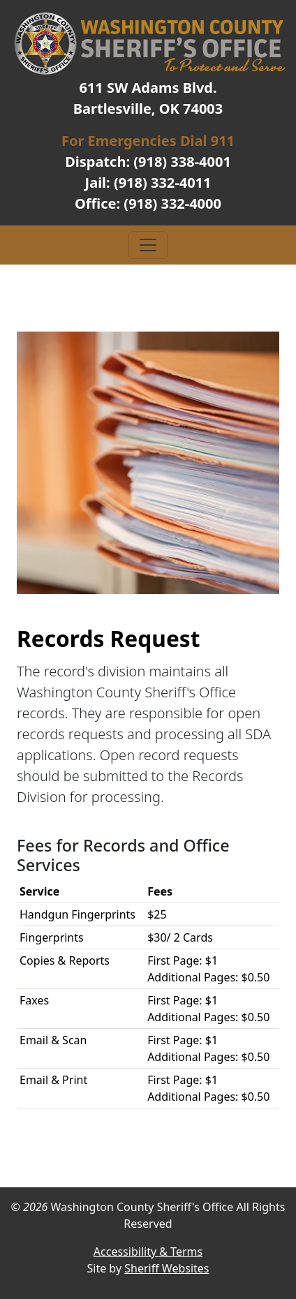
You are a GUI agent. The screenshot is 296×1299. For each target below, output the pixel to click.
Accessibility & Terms (148, 1251)
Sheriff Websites (166, 1268)
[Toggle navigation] (148, 245)
